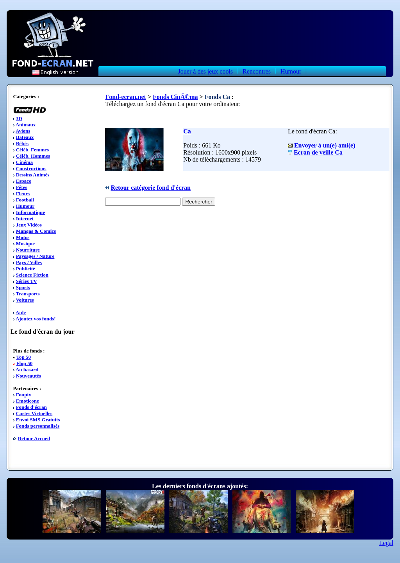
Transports (27, 294)
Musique (25, 243)
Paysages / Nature (35, 256)
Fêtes (21, 187)
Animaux (26, 125)
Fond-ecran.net (125, 97)
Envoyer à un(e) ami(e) (324, 145)
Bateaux (25, 137)
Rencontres (257, 71)
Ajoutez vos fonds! (36, 319)
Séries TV (26, 281)
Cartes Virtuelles (34, 413)
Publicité (25, 269)
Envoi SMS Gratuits (38, 420)
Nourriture (28, 250)
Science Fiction (32, 275)
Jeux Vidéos (29, 225)
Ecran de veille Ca (318, 152)
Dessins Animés (33, 175)
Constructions (31, 168)
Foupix (23, 395)
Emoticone (27, 401)
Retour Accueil (34, 438)
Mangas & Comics (36, 231)
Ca (187, 131)
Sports (23, 287)
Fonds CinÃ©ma (175, 97)
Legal (386, 543)
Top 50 (23, 357)
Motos (23, 237)
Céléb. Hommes (33, 156)
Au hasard (27, 369)
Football (25, 200)
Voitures (25, 300)
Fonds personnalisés (38, 426)
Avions (23, 131)
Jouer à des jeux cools (205, 71)
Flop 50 (24, 363)
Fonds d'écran (31, 407)
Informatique (30, 212)
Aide (21, 312)
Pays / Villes (29, 262)
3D (19, 118)
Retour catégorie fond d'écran (151, 187)
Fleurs (23, 193)
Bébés (22, 143)
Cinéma (24, 162)
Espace (23, 181)
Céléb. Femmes (32, 150)
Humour (290, 71)
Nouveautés (28, 376)
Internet (25, 218)
